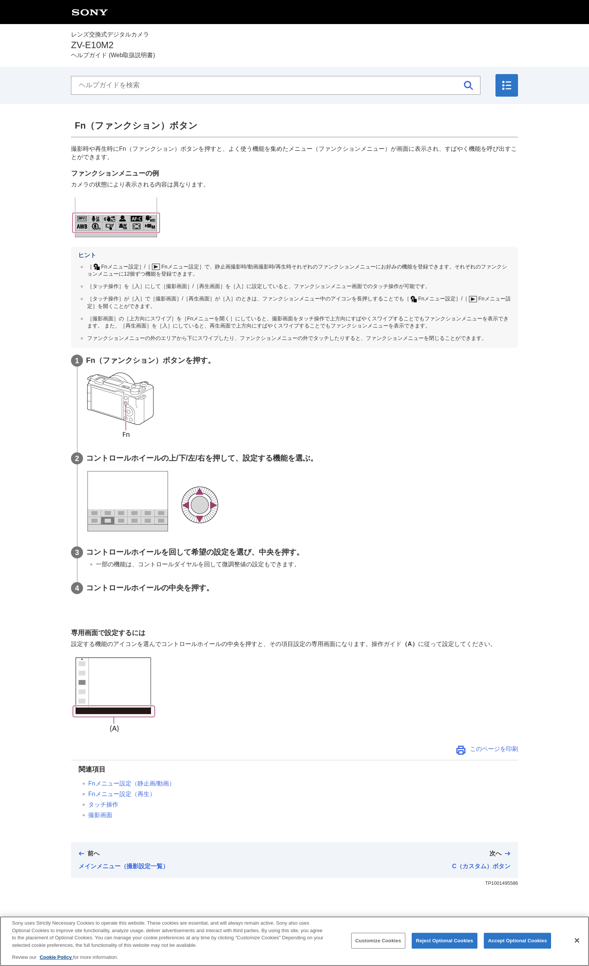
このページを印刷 (494, 749)
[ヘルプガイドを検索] (275, 85)
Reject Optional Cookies (444, 947)
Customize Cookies (378, 947)
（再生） (122, 794)
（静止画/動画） (131, 783)
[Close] (577, 947)
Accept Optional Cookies (517, 947)
